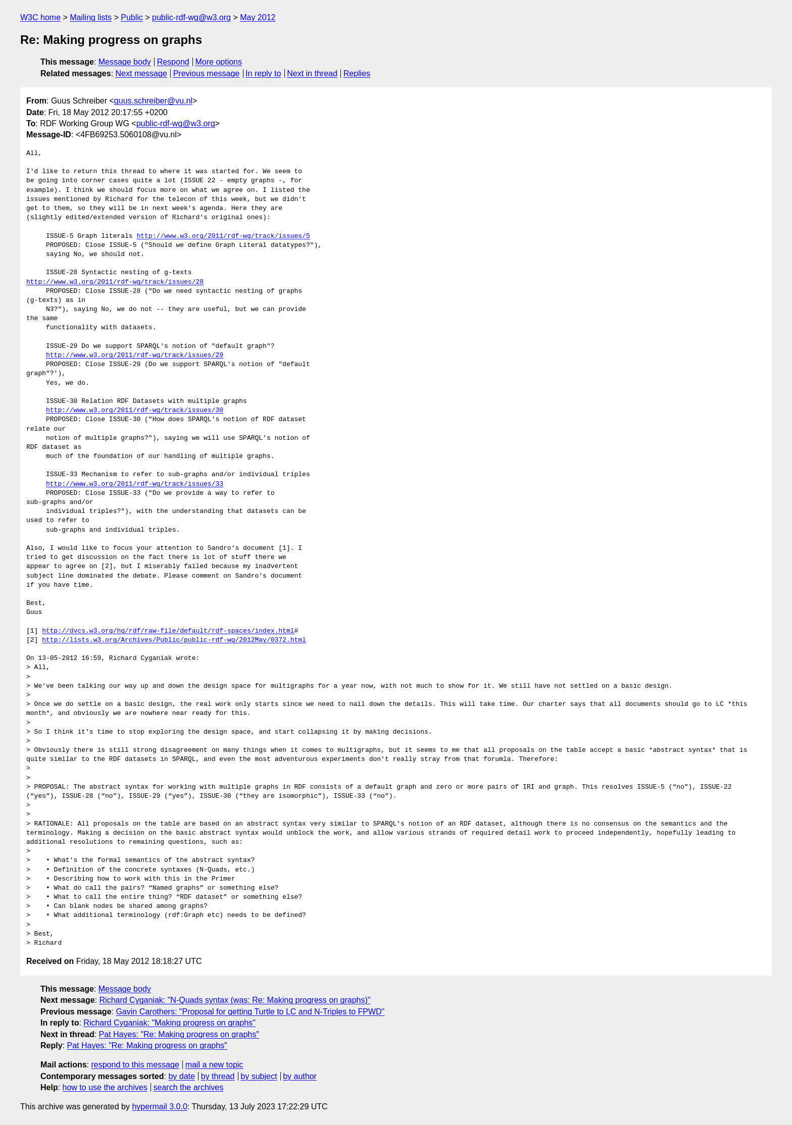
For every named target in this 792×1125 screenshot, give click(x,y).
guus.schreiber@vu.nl (153, 100)
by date (181, 1076)
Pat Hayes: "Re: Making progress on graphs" (179, 1034)
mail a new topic (214, 1064)
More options (218, 62)
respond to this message (135, 1064)
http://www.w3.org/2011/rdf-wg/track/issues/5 (223, 236)
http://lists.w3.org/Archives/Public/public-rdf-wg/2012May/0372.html (174, 640)
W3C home (40, 17)
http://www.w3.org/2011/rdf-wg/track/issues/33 (134, 484)
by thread (218, 1076)
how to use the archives (105, 1087)
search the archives (189, 1087)
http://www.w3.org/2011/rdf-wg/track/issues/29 (134, 355)
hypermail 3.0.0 (159, 1106)
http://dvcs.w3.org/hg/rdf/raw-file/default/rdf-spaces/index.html (168, 631)
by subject (258, 1076)
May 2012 (257, 17)
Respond (173, 62)
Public (132, 17)
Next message (141, 73)
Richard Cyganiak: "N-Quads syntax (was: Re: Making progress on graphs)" (235, 1000)
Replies (356, 73)
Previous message (206, 73)
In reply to (263, 73)
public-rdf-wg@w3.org (191, 17)
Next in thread (312, 73)
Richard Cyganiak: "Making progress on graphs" (169, 1022)
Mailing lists (91, 17)
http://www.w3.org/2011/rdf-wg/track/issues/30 (134, 410)
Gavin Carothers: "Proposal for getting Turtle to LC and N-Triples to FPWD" (250, 1011)
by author (300, 1076)
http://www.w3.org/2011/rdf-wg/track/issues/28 (115, 282)
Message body (124, 62)
